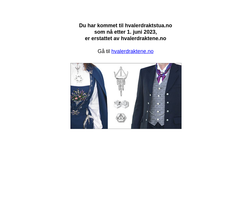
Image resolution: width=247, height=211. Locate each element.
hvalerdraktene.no (132, 51)
